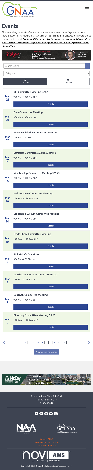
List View (25, 81)
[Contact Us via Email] (56, 413)
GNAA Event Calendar (46, 445)
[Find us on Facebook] (36, 413)
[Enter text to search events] (44, 66)
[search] (87, 66)
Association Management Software (46, 456)
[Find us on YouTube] (51, 413)
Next (89, 342)
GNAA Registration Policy (46, 442)
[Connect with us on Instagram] (46, 413)
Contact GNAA (46, 439)
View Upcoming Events (46, 352)
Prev (4, 342)
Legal (70, 466)
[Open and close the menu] (63, 8)
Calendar (68, 81)
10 (63, 342)
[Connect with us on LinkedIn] (41, 413)
